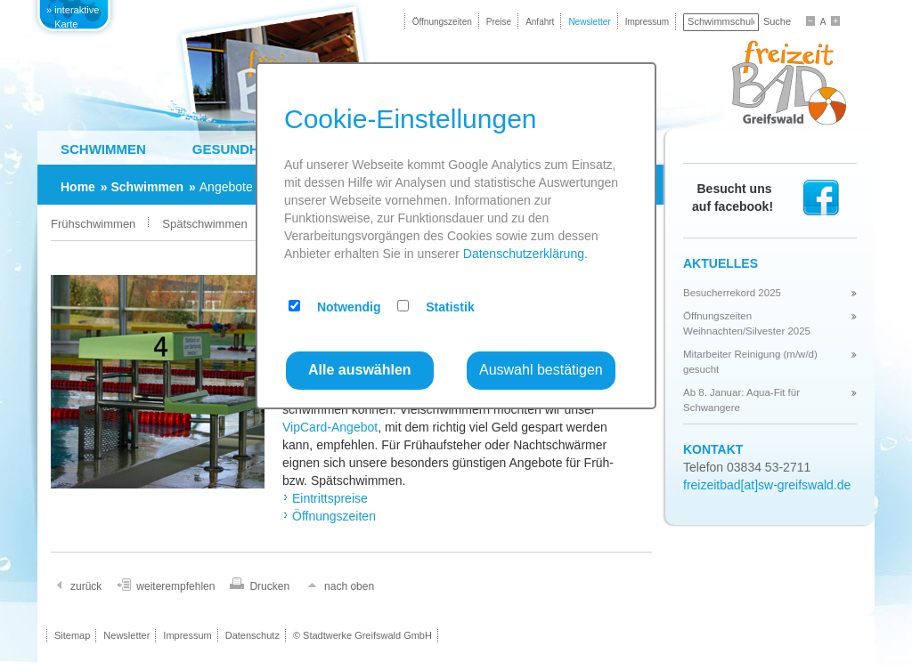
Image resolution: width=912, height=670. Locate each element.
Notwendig (349, 307)
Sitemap (72, 635)
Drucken (269, 586)
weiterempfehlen (175, 586)
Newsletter (589, 22)
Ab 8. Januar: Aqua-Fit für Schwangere (741, 399)
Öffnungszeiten (442, 22)
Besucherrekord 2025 (732, 292)
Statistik (450, 307)
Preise (498, 22)
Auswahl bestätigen (541, 369)
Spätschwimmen (204, 223)
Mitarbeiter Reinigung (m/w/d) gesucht (750, 361)
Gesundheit (236, 149)
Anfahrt (539, 22)
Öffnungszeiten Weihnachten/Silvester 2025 (746, 323)
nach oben (349, 586)
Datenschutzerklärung (523, 253)
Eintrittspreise (330, 498)
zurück (86, 586)
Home (78, 187)
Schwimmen (103, 149)
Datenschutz (252, 635)
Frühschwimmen (93, 223)
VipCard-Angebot (330, 427)
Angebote (226, 187)
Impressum (647, 22)
